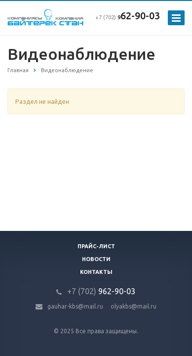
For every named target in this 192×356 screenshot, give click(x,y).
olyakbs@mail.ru (133, 306)
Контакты (96, 272)
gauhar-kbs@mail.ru (75, 306)
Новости (96, 259)
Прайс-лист (96, 246)
